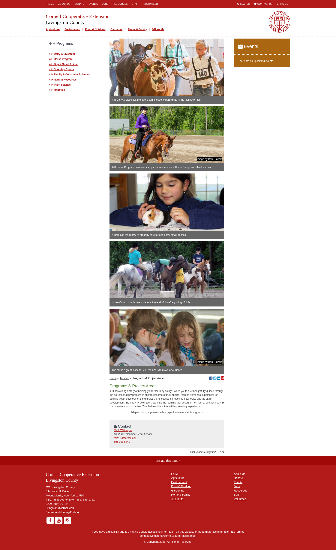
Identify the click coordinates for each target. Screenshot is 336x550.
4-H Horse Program (60, 59)
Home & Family (137, 29)
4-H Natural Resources (63, 79)
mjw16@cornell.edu (125, 437)
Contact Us (264, 4)
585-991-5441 (122, 441)
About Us (64, 4)
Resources (120, 4)
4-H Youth (158, 29)
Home (50, 4)
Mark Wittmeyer (123, 430)
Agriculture (53, 29)
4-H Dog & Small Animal (63, 64)
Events (93, 4)
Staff (135, 4)
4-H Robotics (57, 89)
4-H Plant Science (60, 84)
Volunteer (151, 4)
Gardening (116, 29)
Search (245, 4)
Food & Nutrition (95, 29)
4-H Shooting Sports (61, 69)
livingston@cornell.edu (60, 508)
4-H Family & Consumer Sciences (69, 74)
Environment (72, 29)
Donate (79, 4)
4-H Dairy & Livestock (62, 53)
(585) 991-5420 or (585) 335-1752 (73, 499)
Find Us (283, 4)
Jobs (105, 4)
